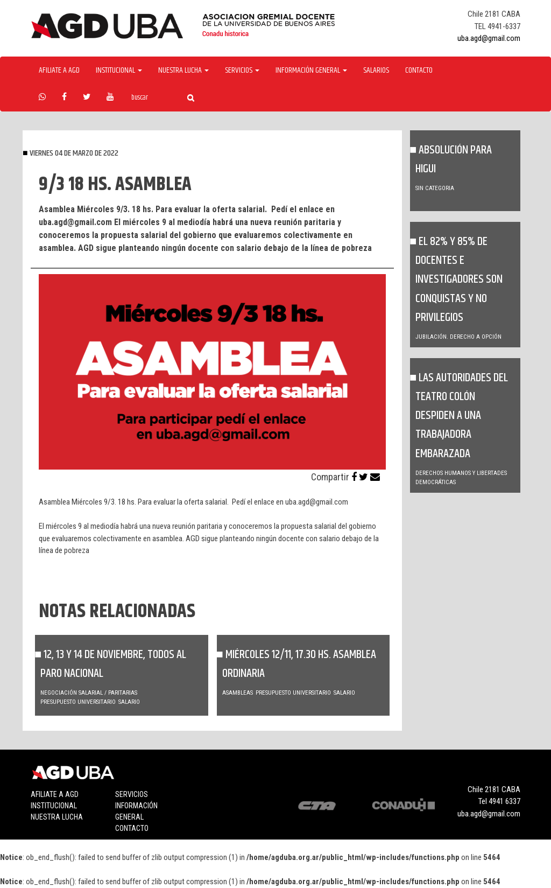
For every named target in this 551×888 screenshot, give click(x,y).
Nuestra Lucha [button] (183, 70)
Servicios (131, 794)
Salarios (376, 70)
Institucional (54, 805)
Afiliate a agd (59, 70)
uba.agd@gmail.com (488, 38)
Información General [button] (311, 70)
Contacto (419, 70)
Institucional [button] (119, 70)
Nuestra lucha (57, 817)
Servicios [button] (242, 70)
